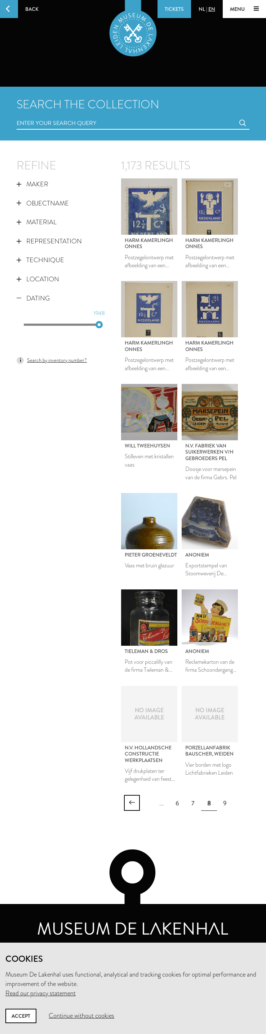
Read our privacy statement (40, 993)
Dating (33, 298)
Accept (21, 1016)
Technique (40, 260)
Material (37, 222)
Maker (32, 184)
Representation (49, 241)
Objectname (43, 203)
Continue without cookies (81, 1015)
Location (38, 279)
